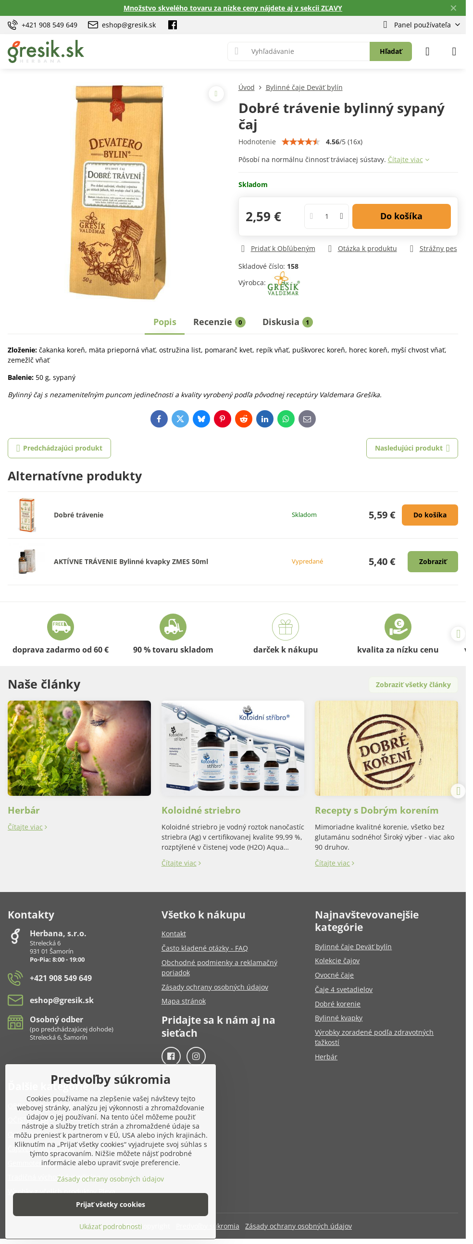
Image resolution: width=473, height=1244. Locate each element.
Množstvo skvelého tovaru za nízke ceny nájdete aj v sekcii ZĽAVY (233, 8)
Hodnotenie (257, 141)
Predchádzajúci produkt (59, 448)
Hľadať (391, 51)
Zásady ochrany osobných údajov (298, 1226)
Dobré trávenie (78, 514)
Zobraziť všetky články (413, 684)
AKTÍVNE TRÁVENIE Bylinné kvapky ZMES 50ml (131, 561)
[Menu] (454, 51)
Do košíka (401, 216)
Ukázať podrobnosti (110, 1226)
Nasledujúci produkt (412, 448)
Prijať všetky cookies (110, 1204)
